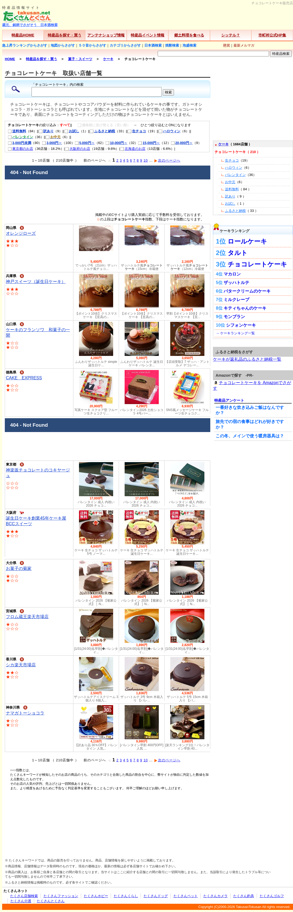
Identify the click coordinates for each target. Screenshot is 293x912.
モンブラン (234, 316)
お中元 (230, 182)
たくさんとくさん (51, 901)
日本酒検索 (153, 45)
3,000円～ (52, 143)
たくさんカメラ (215, 896)
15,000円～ (149, 143)
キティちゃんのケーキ (245, 308)
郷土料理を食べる (189, 35)
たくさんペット (185, 896)
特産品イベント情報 (147, 35)
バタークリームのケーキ (247, 291)
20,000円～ (182, 143)
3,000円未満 (19, 143)
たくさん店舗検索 (24, 896)
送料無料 (17, 131)
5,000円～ (85, 143)
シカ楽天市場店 (21, 665)
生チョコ (137, 131)
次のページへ (167, 160)
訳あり (46, 131)
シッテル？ (230, 35)
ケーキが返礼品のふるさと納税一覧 (247, 359)
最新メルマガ (243, 45)
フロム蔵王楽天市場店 (27, 616)
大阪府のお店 (77, 149)
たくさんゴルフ (272, 896)
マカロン (232, 274)
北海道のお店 (132, 149)
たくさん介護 (20, 901)
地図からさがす (63, 45)
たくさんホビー (96, 896)
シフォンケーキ (241, 325)
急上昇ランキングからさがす (24, 45)
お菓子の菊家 (18, 568)
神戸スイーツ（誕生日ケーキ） (36, 281)
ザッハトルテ (236, 282)
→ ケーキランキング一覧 (235, 333)
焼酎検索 (172, 45)
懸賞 (226, 45)
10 (146, 160)
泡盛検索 (189, 45)
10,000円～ (116, 143)
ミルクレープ (236, 299)
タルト (238, 252)
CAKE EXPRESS (24, 378)
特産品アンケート (229, 400)
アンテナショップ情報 (106, 35)
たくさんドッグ (156, 896)
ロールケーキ (247, 241)
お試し (71, 131)
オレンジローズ (21, 233)
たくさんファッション (60, 896)
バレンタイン (235, 175)
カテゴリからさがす (125, 45)
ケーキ (223, 144)
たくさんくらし (126, 896)
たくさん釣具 (243, 896)
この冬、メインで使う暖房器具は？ (250, 436)
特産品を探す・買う (64, 35)
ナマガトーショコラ (25, 713)
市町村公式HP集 (272, 35)
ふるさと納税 (102, 131)
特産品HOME (22, 35)
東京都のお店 (20, 149)
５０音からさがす (92, 45)
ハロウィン (169, 131)
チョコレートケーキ (257, 264)
